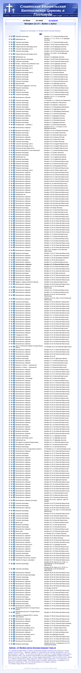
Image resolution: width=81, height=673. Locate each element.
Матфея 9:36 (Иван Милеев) (53, 208)
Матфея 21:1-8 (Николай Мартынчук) (56, 444)
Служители (14, 15)
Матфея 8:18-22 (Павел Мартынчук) (55, 170)
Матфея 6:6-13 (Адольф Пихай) (54, 137)
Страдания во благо (21, 335)
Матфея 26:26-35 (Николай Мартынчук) (56, 572)
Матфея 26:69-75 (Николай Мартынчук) (56, 590)
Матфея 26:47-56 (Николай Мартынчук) (56, 583)
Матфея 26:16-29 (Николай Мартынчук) (56, 558)
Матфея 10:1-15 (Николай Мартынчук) (56, 214)
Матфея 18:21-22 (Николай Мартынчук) (56, 391)
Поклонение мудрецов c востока (25, 85)
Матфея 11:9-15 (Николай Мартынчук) (56, 241)
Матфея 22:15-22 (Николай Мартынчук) (56, 473)
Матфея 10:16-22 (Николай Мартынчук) (56, 219)
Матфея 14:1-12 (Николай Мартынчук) (56, 315)
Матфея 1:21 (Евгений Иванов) (54, 72)
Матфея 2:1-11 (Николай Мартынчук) (56, 74)
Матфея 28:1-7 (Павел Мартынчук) (55, 628)
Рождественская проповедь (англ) (26, 46)
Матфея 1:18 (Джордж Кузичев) (54, 57)
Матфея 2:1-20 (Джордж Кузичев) (54, 83)
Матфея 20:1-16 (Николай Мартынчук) (56, 418)
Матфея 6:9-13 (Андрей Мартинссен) (56, 144)
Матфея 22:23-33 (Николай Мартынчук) (56, 475)
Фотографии (23, 15)
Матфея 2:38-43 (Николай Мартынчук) (56, 88)
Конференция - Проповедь (23, 378)
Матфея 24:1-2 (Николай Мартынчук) (56, 493)
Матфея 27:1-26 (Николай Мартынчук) (56, 592)
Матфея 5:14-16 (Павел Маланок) (55, 133)
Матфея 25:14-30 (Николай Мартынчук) (56, 535)
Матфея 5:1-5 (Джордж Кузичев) (54, 118)
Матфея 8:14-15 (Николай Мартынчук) (56, 168)
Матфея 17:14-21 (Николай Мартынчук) (56, 371)
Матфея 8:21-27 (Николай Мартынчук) (56, 177)
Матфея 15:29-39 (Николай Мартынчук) (56, 337)
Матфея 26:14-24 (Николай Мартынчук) (56, 553)
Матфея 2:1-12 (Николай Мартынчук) (56, 77)
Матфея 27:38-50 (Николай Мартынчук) (56, 608)
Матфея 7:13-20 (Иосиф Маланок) (55, 155)
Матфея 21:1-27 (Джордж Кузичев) (55, 440)
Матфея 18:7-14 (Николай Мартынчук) (56, 380)
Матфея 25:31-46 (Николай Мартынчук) (56, 542)
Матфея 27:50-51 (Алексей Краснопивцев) (57, 623)
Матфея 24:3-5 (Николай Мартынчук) (56, 495)
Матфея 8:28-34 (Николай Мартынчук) (56, 181)
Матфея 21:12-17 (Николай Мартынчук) (56, 453)
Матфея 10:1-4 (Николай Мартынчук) (56, 210)
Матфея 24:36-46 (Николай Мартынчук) (56, 508)
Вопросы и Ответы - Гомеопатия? (26, 365)
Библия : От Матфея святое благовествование (28, 648)
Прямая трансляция (34, 15)
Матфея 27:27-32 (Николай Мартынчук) (56, 599)
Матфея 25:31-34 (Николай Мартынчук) (56, 540)
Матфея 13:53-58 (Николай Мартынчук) (56, 313)
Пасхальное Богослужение (23, 641)
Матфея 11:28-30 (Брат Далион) (54, 260)
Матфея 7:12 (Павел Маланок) (54, 152)
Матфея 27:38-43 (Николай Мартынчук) (56, 616)
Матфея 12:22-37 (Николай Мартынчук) (56, 275)
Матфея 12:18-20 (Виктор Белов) (54, 273)
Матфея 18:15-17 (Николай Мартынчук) (56, 383)
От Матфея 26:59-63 (50, 588)
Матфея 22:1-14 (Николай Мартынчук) (56, 469)
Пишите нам (74, 15)
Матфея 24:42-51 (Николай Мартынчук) (56, 513)
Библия (44, 15)
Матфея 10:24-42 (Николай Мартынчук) (56, 223)
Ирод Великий (19, 83)
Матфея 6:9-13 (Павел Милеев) (54, 141)
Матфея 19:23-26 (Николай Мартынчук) (56, 411)
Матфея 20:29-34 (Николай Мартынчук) (56, 433)
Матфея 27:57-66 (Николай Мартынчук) (56, 625)
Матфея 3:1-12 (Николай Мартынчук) (56, 90)
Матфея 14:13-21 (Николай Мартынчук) (56, 321)
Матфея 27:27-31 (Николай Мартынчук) (56, 603)
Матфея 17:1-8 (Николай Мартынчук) (56, 360)
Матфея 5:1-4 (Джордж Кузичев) (54, 122)
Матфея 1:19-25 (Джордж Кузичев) (55, 66)
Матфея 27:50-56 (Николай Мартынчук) (56, 621)
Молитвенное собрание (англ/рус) (26, 500)
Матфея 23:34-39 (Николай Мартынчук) (56, 491)
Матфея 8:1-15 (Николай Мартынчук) (56, 163)
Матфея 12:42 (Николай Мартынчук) (55, 282)
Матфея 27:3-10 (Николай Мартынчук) (56, 594)
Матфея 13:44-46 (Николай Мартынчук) (56, 306)
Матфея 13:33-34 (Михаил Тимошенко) (56, 302)
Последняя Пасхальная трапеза (25, 558)
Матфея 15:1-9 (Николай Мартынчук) (56, 328)
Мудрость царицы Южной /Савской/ (26, 282)
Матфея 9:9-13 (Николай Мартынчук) (56, 185)
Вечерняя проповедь (22, 70)
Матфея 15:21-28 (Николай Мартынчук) (56, 333)
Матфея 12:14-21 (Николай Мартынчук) (56, 269)
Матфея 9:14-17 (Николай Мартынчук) (56, 190)
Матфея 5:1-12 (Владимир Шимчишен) (56, 107)
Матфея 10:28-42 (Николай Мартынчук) (56, 230)
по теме (39, 20)
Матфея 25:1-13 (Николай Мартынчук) (56, 522)
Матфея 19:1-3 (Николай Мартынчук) (56, 396)
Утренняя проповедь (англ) (24, 49)
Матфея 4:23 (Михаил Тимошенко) (55, 102)
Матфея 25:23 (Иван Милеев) (53, 538)
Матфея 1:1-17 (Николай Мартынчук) (56, 36)
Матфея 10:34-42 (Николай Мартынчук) (56, 232)
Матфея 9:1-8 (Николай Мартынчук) (55, 183)
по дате (26, 20)
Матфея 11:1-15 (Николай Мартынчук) (56, 238)
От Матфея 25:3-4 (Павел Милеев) (55, 533)
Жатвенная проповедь (22, 540)
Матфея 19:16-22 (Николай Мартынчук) (56, 402)
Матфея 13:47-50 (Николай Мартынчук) (56, 308)
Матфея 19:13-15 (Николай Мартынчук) (56, 400)
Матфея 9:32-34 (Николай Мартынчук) (56, 201)
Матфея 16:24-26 (49, 356)
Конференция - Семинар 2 (23, 124)
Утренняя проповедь (22, 36)
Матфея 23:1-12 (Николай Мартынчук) (56, 484)
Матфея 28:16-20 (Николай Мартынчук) (56, 641)
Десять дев (19, 522)
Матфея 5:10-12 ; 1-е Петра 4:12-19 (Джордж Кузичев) (55, 127)
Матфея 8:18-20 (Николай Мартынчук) (56, 172)
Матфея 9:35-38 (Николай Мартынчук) (56, 203)
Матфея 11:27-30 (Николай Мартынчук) (56, 255)
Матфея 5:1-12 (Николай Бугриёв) (55, 113)
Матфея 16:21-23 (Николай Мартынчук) (56, 352)
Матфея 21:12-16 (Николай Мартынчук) (56, 455)
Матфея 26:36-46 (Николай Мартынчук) (56, 575)
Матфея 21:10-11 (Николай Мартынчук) (56, 451)
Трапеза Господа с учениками (24, 560)
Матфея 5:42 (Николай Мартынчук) (55, 135)
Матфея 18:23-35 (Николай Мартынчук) (56, 394)
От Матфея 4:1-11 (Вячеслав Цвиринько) (57, 100)
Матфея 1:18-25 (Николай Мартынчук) (56, 44)
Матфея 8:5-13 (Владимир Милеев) (55, 166)
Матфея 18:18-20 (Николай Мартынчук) (56, 385)
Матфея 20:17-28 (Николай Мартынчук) (56, 427)
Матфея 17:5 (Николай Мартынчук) (55, 365)
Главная (7, 15)
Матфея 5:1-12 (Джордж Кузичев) (54, 109)
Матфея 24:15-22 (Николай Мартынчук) (56, 503)
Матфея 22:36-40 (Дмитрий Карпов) (55, 480)
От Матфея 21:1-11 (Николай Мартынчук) (57, 449)
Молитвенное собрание (22, 97)
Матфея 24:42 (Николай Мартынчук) (55, 516)
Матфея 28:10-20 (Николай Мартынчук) (56, 636)
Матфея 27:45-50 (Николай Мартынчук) (56, 619)
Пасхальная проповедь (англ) (24, 148)
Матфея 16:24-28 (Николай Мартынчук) (56, 354)
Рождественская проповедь (24, 59)
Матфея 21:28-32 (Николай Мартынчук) (56, 464)
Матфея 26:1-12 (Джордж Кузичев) (55, 544)
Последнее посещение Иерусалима (26, 442)
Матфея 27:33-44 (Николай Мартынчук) (56, 606)
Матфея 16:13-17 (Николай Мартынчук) (56, 349)
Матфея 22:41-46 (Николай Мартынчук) (56, 482)
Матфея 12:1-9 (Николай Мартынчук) (56, 262)
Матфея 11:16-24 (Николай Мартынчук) (56, 243)
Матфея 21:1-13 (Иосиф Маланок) (55, 446)
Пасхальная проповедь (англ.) (25, 634)
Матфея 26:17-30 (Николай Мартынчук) (56, 560)
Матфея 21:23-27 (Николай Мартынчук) (56, 462)
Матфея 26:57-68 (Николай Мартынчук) (56, 586)
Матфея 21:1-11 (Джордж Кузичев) (55, 435)
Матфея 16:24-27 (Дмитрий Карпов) (55, 358)
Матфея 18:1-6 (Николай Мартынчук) (56, 376)
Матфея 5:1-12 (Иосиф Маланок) (54, 120)
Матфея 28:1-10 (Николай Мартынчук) (56, 632)
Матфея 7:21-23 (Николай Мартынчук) (56, 161)
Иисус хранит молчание (22, 588)
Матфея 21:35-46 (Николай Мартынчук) (56, 466)
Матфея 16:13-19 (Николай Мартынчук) (56, 341)
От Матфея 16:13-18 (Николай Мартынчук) (57, 346)
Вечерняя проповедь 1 (22, 130)
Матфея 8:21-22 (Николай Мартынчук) (56, 174)
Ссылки (66, 15)
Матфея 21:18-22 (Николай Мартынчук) (56, 460)
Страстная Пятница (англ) (23, 544)
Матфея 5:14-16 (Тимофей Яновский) (56, 130)
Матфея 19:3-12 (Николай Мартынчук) (56, 398)
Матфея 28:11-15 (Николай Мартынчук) (56, 639)
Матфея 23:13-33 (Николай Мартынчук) (56, 486)
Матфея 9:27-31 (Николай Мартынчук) (56, 199)
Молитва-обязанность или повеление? (27, 150)
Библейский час (20, 39)
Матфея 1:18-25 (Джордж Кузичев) (55, 46)
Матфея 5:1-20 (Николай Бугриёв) (55, 124)
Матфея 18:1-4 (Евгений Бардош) (55, 378)
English (75, 6)
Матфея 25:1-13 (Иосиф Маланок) (55, 524)
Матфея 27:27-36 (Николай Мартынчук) (56, 597)
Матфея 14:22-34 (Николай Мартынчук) (56, 324)
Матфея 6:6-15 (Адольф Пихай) (54, 139)
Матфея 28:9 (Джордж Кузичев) (54, 634)
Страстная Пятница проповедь (25, 575)
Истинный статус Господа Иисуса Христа (28, 449)
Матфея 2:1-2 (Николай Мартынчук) (55, 85)
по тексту (53, 20)
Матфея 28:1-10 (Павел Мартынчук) (55, 630)
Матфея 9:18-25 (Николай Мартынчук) (56, 192)
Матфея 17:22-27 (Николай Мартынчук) (56, 374)
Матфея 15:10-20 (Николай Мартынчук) (56, 330)
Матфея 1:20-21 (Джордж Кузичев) (55, 68)
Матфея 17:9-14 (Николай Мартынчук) (56, 369)
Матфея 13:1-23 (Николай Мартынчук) (56, 290)
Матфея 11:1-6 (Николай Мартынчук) (56, 234)
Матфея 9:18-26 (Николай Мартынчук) (56, 194)
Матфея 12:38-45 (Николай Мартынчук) (56, 280)
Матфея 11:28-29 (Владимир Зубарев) (56, 258)
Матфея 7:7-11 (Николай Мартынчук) (56, 150)
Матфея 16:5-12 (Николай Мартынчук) (56, 339)
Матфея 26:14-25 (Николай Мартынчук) (56, 555)
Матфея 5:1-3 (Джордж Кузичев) (54, 116)
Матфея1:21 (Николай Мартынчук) (55, 70)
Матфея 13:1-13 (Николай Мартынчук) (56, 292)
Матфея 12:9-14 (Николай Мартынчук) (56, 266)
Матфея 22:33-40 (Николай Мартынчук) (56, 477)
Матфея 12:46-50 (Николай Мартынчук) (56, 284)
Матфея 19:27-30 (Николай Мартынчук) (56, 416)
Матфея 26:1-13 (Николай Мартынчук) (56, 546)
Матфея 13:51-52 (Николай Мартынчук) (56, 310)
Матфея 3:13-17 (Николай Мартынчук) (56, 92)
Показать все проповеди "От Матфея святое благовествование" (40, 31)
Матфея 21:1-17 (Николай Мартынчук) (56, 442)
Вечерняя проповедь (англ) (24, 72)
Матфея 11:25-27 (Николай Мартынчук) (56, 253)
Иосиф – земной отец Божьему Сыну (27, 63)
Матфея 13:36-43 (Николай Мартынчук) (56, 304)
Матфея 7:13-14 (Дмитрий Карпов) (55, 157)
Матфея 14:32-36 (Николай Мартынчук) (56, 326)
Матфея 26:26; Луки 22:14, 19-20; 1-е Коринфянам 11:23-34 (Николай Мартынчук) (56, 563)
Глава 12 (52, 648)
